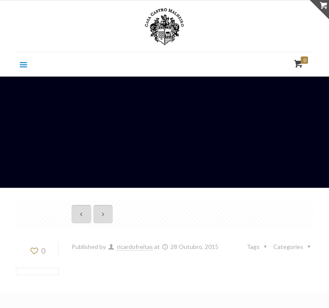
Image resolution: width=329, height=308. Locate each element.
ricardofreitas (135, 246)
